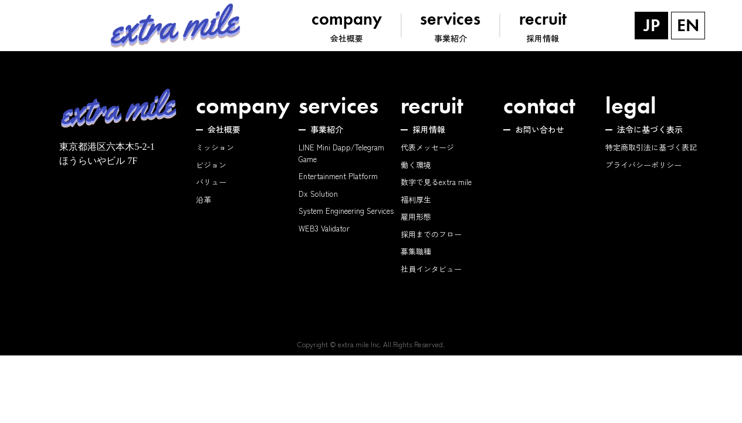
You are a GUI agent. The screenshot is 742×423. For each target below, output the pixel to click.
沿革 (203, 199)
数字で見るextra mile (436, 181)
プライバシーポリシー (643, 164)
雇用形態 (416, 216)
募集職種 (416, 251)
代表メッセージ (427, 147)
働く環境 (416, 164)
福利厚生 (416, 199)
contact (539, 105)
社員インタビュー (431, 268)
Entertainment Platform (338, 176)
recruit (432, 105)
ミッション (215, 147)
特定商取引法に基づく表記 (651, 147)
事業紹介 (326, 129)
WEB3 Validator (324, 228)
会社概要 (224, 129)
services (338, 105)
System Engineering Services (346, 210)
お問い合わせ (539, 129)
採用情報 (428, 129)
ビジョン (211, 164)
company (243, 105)
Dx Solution (318, 193)
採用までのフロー (431, 234)
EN (688, 25)
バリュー (211, 181)
